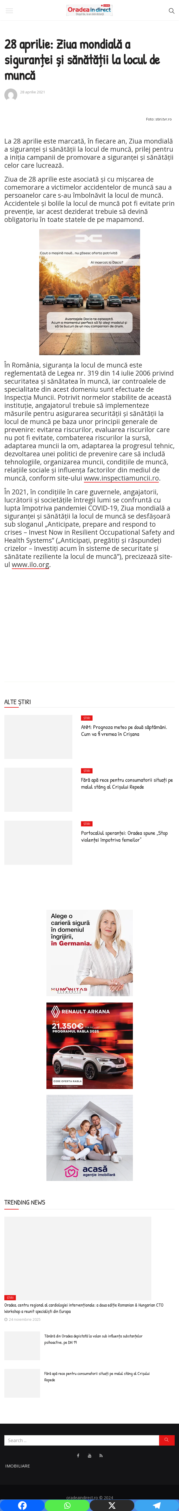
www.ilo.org (30, 564)
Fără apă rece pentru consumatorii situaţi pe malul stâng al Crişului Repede (127, 783)
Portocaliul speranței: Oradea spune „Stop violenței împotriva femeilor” (124, 836)
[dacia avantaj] (89, 291)
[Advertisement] (89, 614)
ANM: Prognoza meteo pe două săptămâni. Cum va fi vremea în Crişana (124, 730)
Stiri (86, 718)
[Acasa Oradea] (89, 1137)
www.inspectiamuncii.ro (121, 478)
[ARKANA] (89, 1045)
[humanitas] (89, 952)
